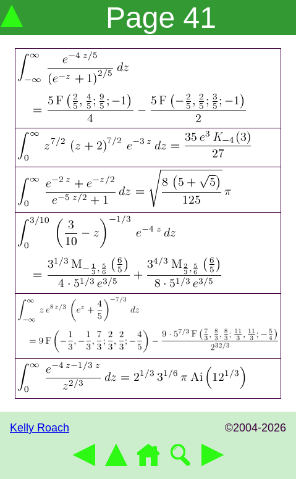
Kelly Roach (39, 428)
